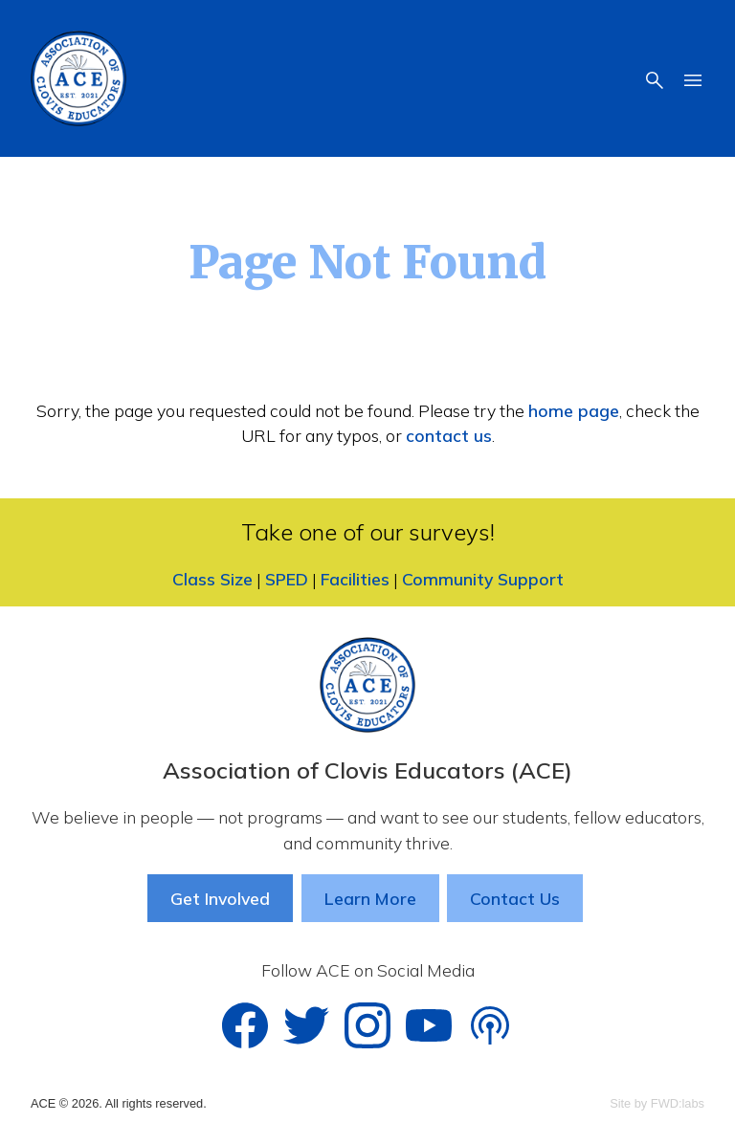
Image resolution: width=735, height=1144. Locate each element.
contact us (449, 435)
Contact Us (515, 898)
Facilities (355, 578)
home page (573, 410)
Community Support (483, 578)
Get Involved (220, 898)
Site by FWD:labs (657, 1103)
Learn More (370, 898)
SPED (286, 578)
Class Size (212, 578)
